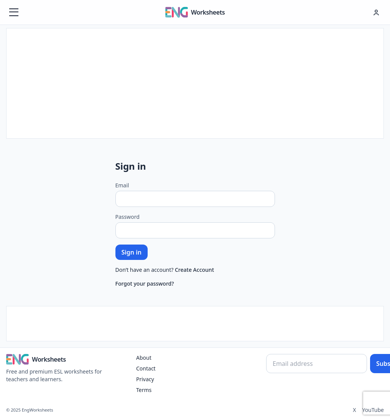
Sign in (132, 252)
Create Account (194, 269)
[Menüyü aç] (13, 12)
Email (122, 185)
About (143, 357)
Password (127, 216)
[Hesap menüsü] (376, 12)
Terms (143, 390)
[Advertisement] (195, 82)
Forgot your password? (144, 283)
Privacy (145, 379)
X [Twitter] (354, 409)
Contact (146, 368)
